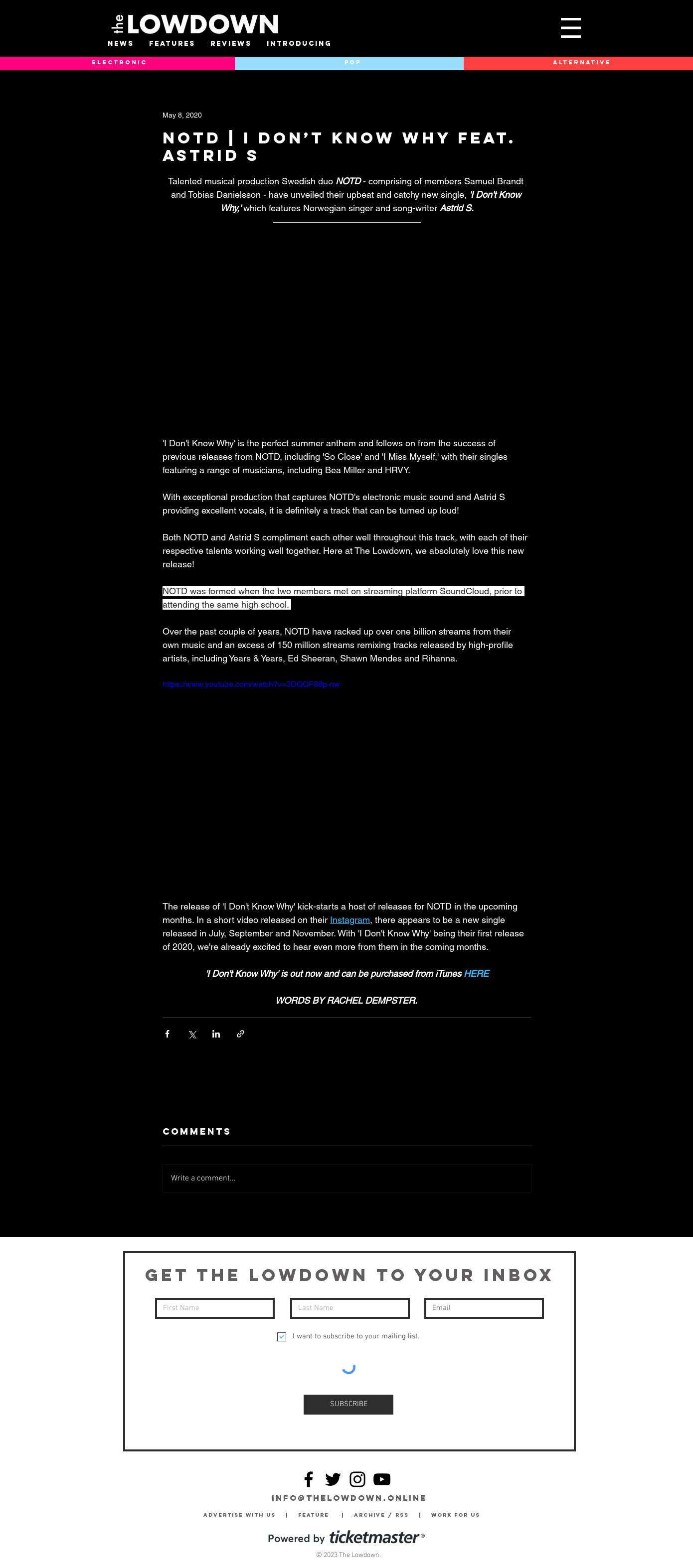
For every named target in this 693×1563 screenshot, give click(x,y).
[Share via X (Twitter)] (191, 1034)
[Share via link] (240, 1034)
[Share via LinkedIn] (216, 1034)
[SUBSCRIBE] (348, 1405)
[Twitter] (333, 1479)
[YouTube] (381, 1479)
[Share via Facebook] (167, 1034)
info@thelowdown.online (349, 1498)
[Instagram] (357, 1479)
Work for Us (458, 1515)
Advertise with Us (239, 1515)
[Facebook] (308, 1479)
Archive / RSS (383, 1515)
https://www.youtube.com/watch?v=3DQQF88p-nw (251, 684)
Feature (320, 1515)
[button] (571, 28)
